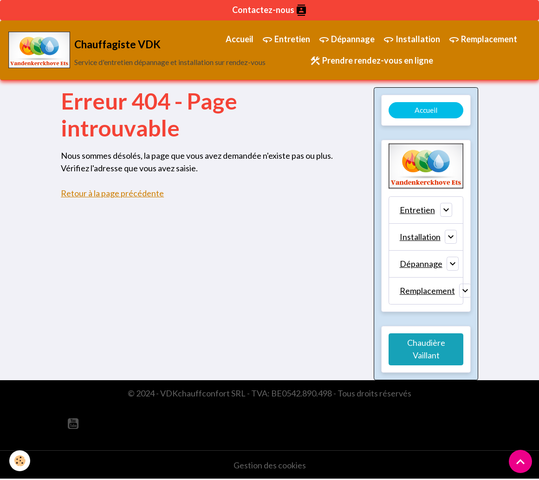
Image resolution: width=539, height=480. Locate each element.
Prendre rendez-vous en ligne (371, 61)
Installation (411, 39)
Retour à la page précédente (112, 193)
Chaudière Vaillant (426, 348)
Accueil (239, 39)
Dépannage (346, 39)
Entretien (286, 39)
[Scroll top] (520, 461)
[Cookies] (19, 460)
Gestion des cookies (270, 465)
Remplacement (482, 39)
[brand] (106, 50)
